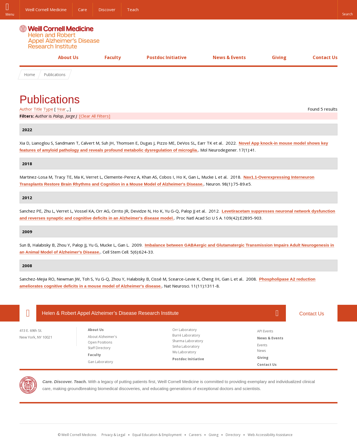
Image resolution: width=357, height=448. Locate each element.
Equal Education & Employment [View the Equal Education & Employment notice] (157, 434)
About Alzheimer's (102, 336)
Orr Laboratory (184, 329)
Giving (279, 57)
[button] (347, 10)
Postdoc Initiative (167, 57)
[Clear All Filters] (94, 116)
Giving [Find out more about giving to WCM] (213, 434)
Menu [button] (10, 14)
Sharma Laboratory (187, 341)
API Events (265, 331)
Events (262, 345)
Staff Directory (99, 347)
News (261, 350)
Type (48, 109)
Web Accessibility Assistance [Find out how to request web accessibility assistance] (270, 434)
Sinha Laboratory (185, 346)
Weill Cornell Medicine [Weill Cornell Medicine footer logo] (178, 414)
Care (82, 9)
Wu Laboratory (184, 352)
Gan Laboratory (100, 361)
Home (25, 57)
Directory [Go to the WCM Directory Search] (233, 434)
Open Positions (100, 342)
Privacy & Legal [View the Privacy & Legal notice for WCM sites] (113, 434)
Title (37, 109)
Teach (133, 9)
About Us (68, 57)
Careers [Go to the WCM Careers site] (195, 434)
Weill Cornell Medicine (46, 9)
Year (61, 109)
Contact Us (325, 57)
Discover (106, 9)
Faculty (113, 57)
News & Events (229, 57)
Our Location (28, 313)
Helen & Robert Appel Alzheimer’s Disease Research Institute (110, 313)
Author (26, 109)
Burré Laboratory (186, 335)
